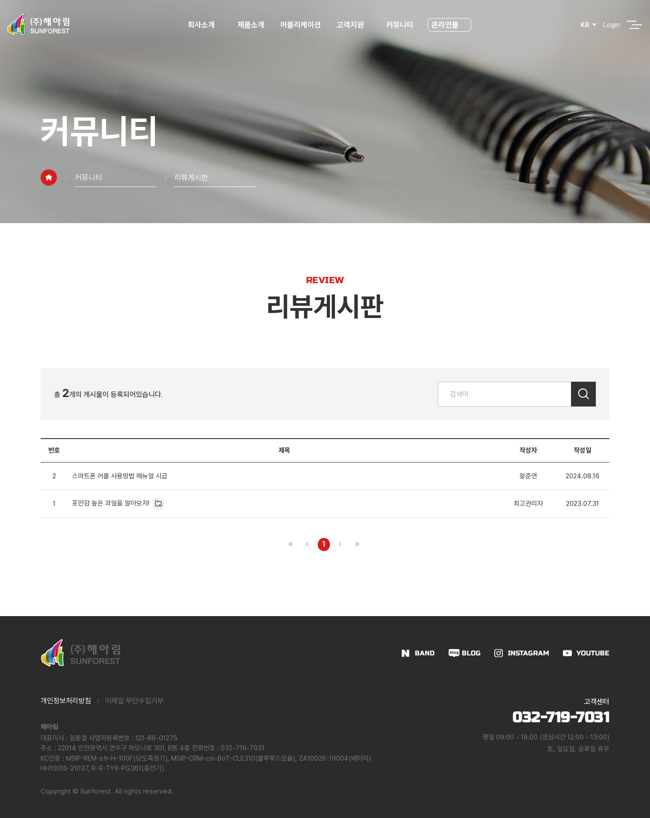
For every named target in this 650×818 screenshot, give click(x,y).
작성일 (582, 450)
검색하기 (583, 394)
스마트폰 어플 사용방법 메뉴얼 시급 (119, 476)
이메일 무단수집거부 (134, 700)
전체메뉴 (631, 25)
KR (585, 25)
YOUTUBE (592, 653)
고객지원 (350, 24)
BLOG (471, 653)
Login (611, 25)
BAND (425, 653)
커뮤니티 (399, 24)
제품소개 (251, 24)
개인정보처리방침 (66, 700)
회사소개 (201, 24)
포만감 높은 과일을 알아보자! (118, 503)
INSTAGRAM (528, 653)
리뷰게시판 (191, 177)
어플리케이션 (300, 24)
